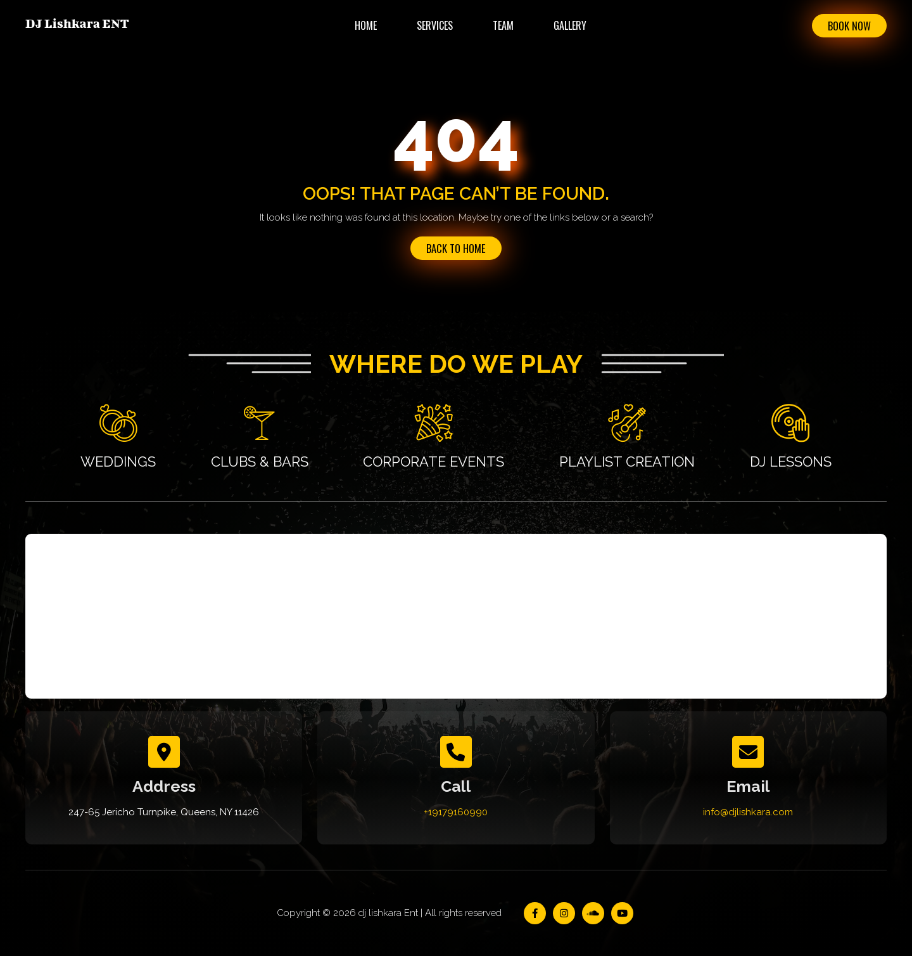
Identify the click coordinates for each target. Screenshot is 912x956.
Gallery (567, 25)
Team (500, 25)
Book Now (847, 26)
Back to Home (456, 248)
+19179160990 (456, 812)
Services (432, 25)
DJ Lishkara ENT (77, 23)
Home (363, 25)
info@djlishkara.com (748, 812)
